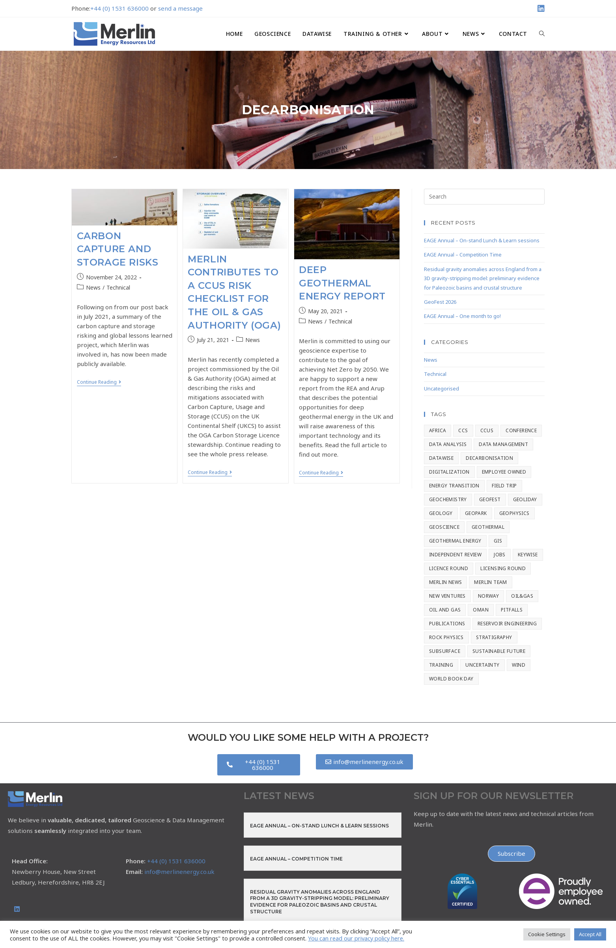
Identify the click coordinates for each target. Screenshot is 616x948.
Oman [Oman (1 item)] (481, 609)
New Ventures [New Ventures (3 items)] (447, 596)
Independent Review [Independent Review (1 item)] (455, 554)
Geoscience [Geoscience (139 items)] (444, 527)
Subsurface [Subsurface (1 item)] (444, 651)
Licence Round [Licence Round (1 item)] (448, 568)
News (93, 287)
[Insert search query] (484, 196)
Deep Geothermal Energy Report (342, 283)
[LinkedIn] (17, 909)
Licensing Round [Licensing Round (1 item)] (503, 568)
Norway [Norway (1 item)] (488, 596)
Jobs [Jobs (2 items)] (500, 554)
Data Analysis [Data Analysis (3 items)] (448, 444)
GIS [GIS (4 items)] (498, 540)
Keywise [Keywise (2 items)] (528, 554)
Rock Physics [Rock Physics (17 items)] (446, 637)
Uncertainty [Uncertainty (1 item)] (482, 665)
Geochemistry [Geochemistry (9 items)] (448, 499)
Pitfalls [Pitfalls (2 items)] (512, 609)
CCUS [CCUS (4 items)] (487, 430)
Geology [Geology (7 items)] (441, 513)
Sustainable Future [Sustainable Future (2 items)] (498, 651)
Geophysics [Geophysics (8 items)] (514, 513)
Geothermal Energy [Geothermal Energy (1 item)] (455, 540)
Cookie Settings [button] (547, 934)
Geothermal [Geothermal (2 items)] (488, 527)
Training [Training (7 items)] (441, 665)
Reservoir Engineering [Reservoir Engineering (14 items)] (507, 623)
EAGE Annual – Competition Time (463, 254)
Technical (118, 287)
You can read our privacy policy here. (356, 938)
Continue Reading (99, 382)
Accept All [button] (590, 934)
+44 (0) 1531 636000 (119, 8)
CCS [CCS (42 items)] (463, 430)
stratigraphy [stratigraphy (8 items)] (494, 637)
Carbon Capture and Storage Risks (118, 249)
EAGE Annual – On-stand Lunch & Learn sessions (481, 240)
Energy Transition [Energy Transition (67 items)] (454, 485)
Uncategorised (441, 388)
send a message (180, 8)
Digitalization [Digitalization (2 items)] (449, 471)
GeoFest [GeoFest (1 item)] (490, 499)
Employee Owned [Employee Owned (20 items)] (504, 471)
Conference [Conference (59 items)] (521, 430)
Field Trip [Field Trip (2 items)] (504, 485)
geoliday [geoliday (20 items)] (525, 499)
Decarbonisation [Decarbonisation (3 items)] (489, 458)
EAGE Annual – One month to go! (462, 316)
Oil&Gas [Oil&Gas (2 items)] (522, 596)
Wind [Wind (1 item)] (519, 665)
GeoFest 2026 (440, 301)
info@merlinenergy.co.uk (179, 872)
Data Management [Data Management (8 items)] (503, 444)
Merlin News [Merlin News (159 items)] (445, 582)
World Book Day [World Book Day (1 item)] (451, 678)
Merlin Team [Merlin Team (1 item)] (490, 582)
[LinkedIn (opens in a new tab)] (540, 9)
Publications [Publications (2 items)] (447, 623)
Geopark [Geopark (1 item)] (476, 513)
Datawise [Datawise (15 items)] (441, 458)
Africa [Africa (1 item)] (437, 430)
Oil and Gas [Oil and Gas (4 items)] (445, 609)
